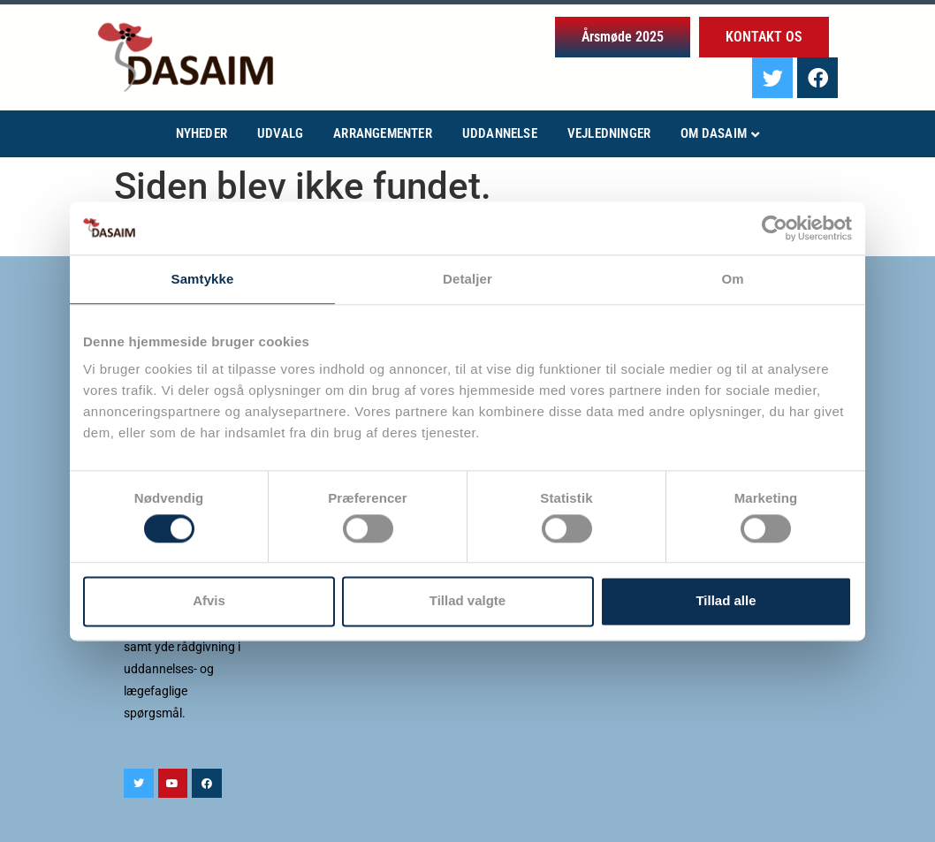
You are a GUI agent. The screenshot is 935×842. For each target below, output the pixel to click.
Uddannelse (499, 133)
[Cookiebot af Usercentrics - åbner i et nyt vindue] (774, 228)
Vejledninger (608, 133)
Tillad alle (726, 601)
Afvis (209, 601)
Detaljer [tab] (467, 278)
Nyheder (201, 133)
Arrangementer (382, 133)
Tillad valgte (467, 601)
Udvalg (280, 133)
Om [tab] (732, 278)
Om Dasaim (713, 133)
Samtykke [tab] (202, 278)
